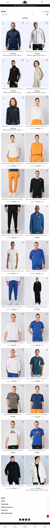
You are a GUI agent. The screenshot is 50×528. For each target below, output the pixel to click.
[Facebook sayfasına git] (26, 519)
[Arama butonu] (42, 2)
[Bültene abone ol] (48, 515)
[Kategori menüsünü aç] (8, 2)
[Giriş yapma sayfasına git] (45, 526)
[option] (25, 5)
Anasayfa (3, 9)
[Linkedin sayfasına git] (29, 519)
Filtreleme (45, 11)
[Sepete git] (25, 526)
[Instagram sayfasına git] (20, 519)
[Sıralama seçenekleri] (17, 14)
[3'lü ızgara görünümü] (45, 15)
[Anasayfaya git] (25, 2)
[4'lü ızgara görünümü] (47, 15)
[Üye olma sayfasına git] (35, 526)
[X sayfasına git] (23, 519)
